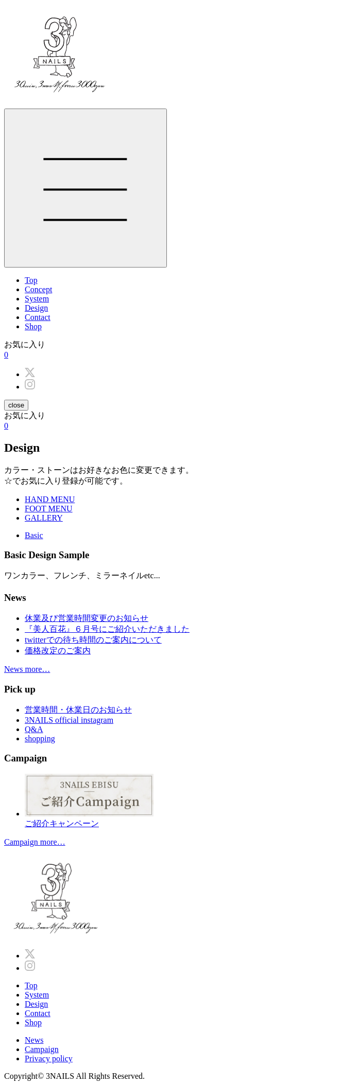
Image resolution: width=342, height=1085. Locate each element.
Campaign (42, 1049)
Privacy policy (49, 1058)
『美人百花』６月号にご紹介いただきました (107, 629)
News (34, 1040)
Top (31, 280)
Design (36, 308)
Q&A (34, 729)
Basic (34, 535)
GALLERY (44, 517)
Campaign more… (34, 842)
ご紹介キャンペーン (181, 801)
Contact (37, 317)
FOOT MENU (49, 508)
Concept (38, 289)
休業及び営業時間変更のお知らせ (86, 618)
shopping (40, 738)
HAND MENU (50, 499)
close (16, 405)
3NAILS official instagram (69, 720)
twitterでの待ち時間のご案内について (93, 639)
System (37, 298)
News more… (27, 669)
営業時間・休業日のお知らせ (78, 709)
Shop (33, 326)
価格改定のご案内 (58, 650)
